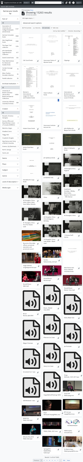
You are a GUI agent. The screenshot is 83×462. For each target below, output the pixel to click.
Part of (4, 19)
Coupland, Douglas (10, 138)
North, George (10, 150)
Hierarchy (36, 28)
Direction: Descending (74, 31)
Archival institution (9, 84)
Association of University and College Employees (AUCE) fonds (10, 29)
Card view (46, 28)
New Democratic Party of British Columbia (10, 142)
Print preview (26, 28)
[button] (66, 2)
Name (4, 158)
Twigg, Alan (10, 135)
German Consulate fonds (10, 36)
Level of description (9, 182)
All (3, 23)
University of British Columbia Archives (10, 102)
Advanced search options (32, 23)
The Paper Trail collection (10, 46)
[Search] (48, 2)
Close (31, 10)
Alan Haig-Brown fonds (10, 41)
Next (68, 460)
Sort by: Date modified (59, 31)
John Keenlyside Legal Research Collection (10, 52)
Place (4, 164)
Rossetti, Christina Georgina (10, 117)
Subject (5, 170)
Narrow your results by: (10, 12)
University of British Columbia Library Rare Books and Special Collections (10, 94)
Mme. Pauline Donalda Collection (10, 74)
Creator (5, 109)
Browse (26, 2)
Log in (78, 2)
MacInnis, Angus (10, 128)
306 (64, 460)
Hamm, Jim (10, 153)
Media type (6, 188)
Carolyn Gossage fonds (10, 69)
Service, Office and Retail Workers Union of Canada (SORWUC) (10, 123)
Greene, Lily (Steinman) (10, 146)
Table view (54, 28)
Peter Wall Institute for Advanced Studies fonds (10, 63)
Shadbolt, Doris (10, 131)
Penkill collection (10, 78)
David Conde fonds (10, 58)
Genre (4, 176)
